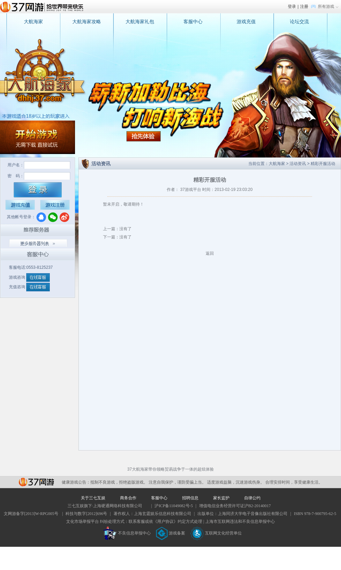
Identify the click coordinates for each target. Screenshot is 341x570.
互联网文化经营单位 (216, 533)
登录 (292, 6)
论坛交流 (299, 21)
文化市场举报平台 (82, 521)
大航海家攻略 (86, 21)
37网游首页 (43, 6)
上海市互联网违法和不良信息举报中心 (240, 521)
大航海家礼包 (139, 21)
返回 (210, 253)
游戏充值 (246, 21)
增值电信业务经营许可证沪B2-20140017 (235, 505)
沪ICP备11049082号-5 (173, 505)
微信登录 (53, 217)
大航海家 (33, 21)
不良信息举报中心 (127, 533)
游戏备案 (170, 533)
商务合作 (128, 498)
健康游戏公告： (76, 482)
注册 (304, 6)
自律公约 (252, 498)
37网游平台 (36, 482)
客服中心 (193, 21)
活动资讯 (298, 163)
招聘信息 (190, 498)
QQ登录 (41, 217)
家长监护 (221, 498)
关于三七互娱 (93, 498)
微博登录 (64, 217)
